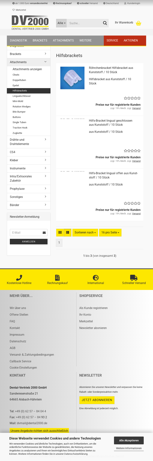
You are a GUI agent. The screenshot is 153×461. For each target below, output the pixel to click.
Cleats (16, 74)
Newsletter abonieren (93, 328)
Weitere (85, 40)
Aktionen (131, 40)
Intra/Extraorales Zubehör (21, 178)
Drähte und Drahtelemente (19, 142)
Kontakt (15, 328)
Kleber (14, 160)
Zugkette (17, 133)
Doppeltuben (19, 80)
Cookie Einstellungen (23, 367)
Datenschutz (18, 341)
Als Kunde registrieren (93, 308)
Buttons (17, 117)
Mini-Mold (18, 101)
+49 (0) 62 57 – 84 (28, 417)
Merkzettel (19, 10)
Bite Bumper (19, 111)
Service (112, 40)
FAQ (12, 321)
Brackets (40, 40)
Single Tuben (19, 122)
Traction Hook (20, 127)
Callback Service (20, 361)
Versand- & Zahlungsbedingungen (32, 354)
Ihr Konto (85, 314)
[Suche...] (61, 23)
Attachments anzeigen (27, 69)
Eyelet (16, 85)
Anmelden (28, 241)
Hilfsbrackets (20, 90)
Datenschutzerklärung (75, 453)
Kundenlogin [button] (132, 3)
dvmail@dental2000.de (32, 423)
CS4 (12, 152)
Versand (87, 3)
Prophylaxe (17, 189)
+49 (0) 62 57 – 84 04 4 (30, 411)
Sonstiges (16, 197)
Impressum (17, 334)
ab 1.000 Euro (30, 3)
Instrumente (17, 168)
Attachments (63, 40)
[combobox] (85, 233)
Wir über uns (18, 308)
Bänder (14, 205)
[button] (110, 3)
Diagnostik (18, 40)
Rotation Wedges (22, 106)
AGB (12, 348)
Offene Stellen (19, 314)
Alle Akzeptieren (129, 440)
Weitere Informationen (129, 448)
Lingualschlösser (22, 96)
